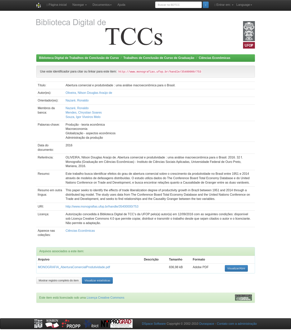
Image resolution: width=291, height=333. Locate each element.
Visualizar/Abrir (236, 268)
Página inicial (57, 5)
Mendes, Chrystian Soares (84, 112)
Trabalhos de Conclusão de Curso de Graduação (158, 57)
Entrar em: (223, 5)
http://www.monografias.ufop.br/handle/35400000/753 (102, 206)
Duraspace (206, 323)
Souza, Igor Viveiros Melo (83, 117)
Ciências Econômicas (214, 57)
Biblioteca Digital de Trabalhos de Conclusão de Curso (79, 57)
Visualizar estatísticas (97, 280)
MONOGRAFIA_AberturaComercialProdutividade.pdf (74, 267)
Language (244, 4)
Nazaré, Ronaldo (77, 100)
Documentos (102, 4)
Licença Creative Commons (105, 297)
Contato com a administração (237, 323)
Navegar (80, 4)
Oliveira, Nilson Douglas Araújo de (89, 92)
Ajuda (121, 4)
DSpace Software (154, 323)
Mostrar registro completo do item (59, 280)
